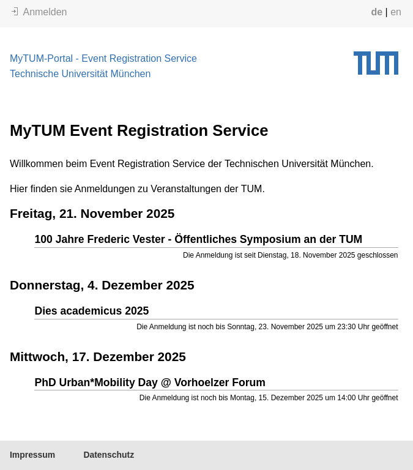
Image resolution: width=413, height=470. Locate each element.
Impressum (32, 455)
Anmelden (39, 12)
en (395, 12)
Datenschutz (108, 455)
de (376, 12)
